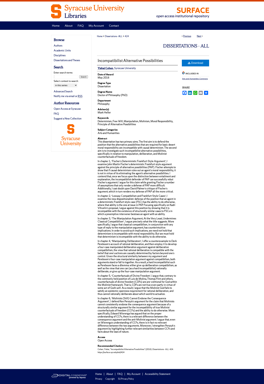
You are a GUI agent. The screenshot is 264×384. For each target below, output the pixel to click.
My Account (133, 374)
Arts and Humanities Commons (195, 79)
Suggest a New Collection (67, 118)
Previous (187, 36)
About (109, 374)
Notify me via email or (68, 96)
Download (195, 63)
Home (99, 36)
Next (199, 36)
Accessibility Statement (157, 374)
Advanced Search (63, 91)
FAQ (56, 113)
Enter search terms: (63, 72)
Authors (58, 45)
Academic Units (62, 50)
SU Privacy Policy (126, 378)
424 (127, 36)
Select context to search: (66, 81)
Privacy (98, 378)
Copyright (110, 378)
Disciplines (59, 55)
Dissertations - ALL (113, 36)
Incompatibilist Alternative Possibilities (130, 60)
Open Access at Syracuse (67, 109)
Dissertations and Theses (67, 60)
